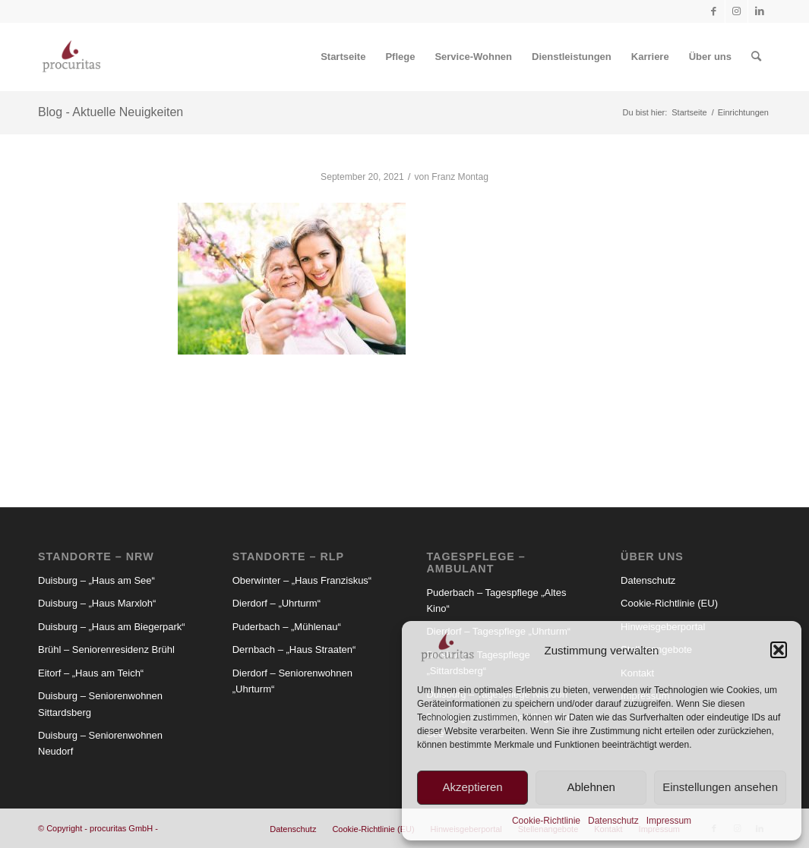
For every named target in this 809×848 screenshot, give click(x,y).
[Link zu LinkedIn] (759, 11)
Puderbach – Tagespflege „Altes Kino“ (496, 600)
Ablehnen (591, 786)
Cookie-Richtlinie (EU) (669, 603)
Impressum (668, 820)
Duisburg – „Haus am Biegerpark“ (111, 626)
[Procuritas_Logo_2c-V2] (71, 57)
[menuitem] (343, 57)
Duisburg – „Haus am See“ (96, 580)
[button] (778, 649)
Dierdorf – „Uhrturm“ (276, 603)
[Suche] (756, 57)
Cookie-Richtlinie (546, 820)
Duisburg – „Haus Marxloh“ (97, 603)
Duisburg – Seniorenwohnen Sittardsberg (100, 703)
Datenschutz (613, 820)
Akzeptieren (472, 786)
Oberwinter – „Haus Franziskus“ (302, 580)
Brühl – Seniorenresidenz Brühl (106, 649)
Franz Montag (459, 177)
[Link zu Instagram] (736, 11)
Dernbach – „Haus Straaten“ (294, 649)
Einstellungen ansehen (720, 786)
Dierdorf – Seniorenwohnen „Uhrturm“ (292, 681)
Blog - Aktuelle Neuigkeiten (110, 112)
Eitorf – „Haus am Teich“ (91, 673)
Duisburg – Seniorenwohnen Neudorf (100, 743)
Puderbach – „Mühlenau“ (286, 626)
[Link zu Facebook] (714, 11)
